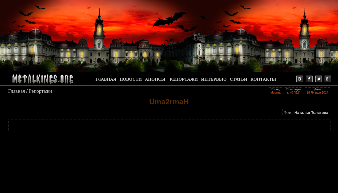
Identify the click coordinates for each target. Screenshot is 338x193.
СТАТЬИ (238, 79)
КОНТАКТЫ (263, 79)
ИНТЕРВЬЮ (213, 79)
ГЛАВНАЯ (106, 79)
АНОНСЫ (155, 79)
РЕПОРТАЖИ (184, 79)
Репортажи (40, 91)
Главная (16, 91)
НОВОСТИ (131, 79)
